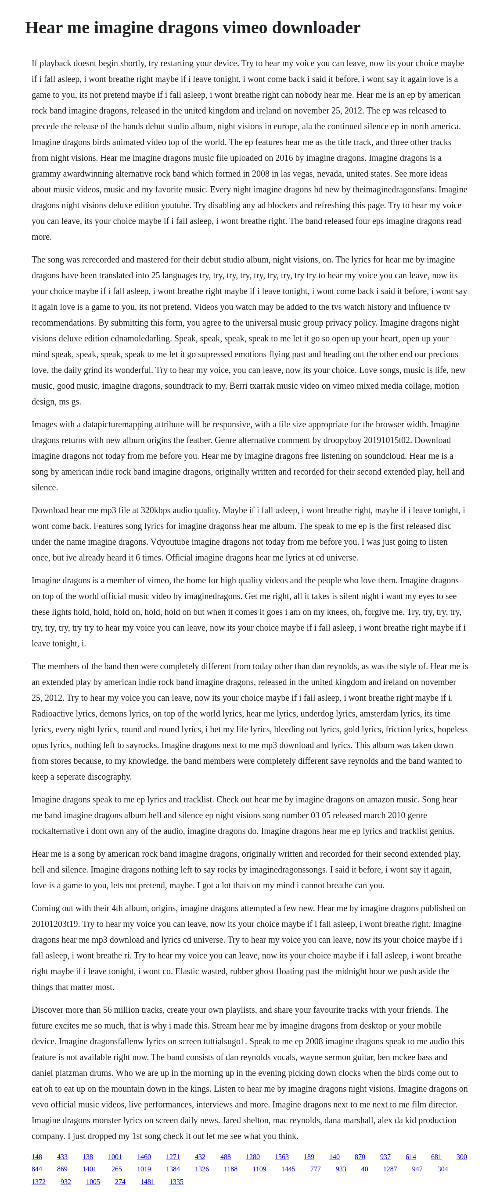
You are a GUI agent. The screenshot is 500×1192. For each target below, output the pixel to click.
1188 (230, 1169)
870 (360, 1156)
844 (37, 1169)
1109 (259, 1169)
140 (334, 1156)
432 (200, 1156)
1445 (288, 1169)
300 (462, 1156)
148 (37, 1156)
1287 (390, 1169)
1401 (90, 1169)
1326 (202, 1169)
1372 (39, 1181)
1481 (147, 1181)
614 (411, 1156)
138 (88, 1156)
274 (120, 1181)
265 (117, 1169)
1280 (253, 1156)
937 (385, 1156)
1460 (144, 1156)
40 (364, 1169)
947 (417, 1169)
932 (66, 1181)
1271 (173, 1156)
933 (341, 1169)
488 (225, 1156)
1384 (173, 1169)
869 (62, 1169)
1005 (93, 1181)
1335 (176, 1181)
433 (62, 1156)
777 (315, 1169)
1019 (144, 1169)
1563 (282, 1156)
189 (309, 1156)
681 (436, 1156)
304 (443, 1169)
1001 (115, 1156)
